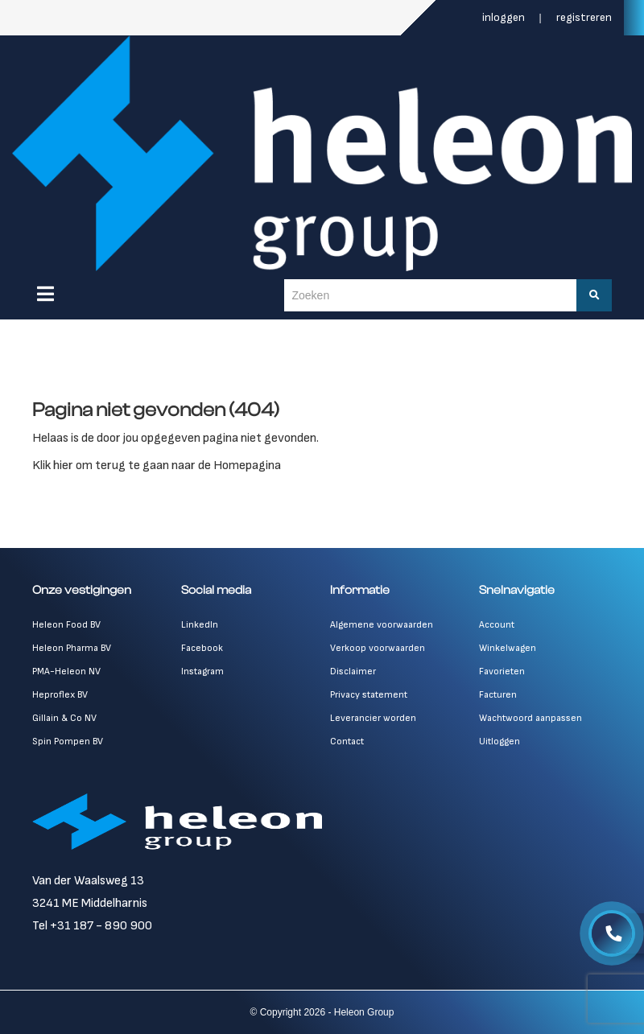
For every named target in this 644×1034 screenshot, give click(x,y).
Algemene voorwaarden (381, 625)
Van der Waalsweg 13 (88, 880)
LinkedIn (199, 625)
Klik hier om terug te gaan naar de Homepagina (156, 465)
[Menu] (45, 293)
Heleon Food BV (66, 625)
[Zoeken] (594, 295)
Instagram (202, 671)
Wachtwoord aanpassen (530, 718)
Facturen (498, 695)
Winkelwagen (507, 648)
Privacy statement (368, 695)
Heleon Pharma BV (71, 648)
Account (496, 625)
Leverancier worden (373, 718)
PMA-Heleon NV (66, 671)
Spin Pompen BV (67, 741)
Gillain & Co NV (64, 718)
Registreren (584, 17)
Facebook (202, 648)
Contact (347, 741)
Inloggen (504, 17)
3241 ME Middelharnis (89, 903)
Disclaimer (353, 671)
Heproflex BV (60, 695)
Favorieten (502, 671)
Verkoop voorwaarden (377, 648)
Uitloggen (499, 741)
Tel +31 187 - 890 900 (92, 925)
